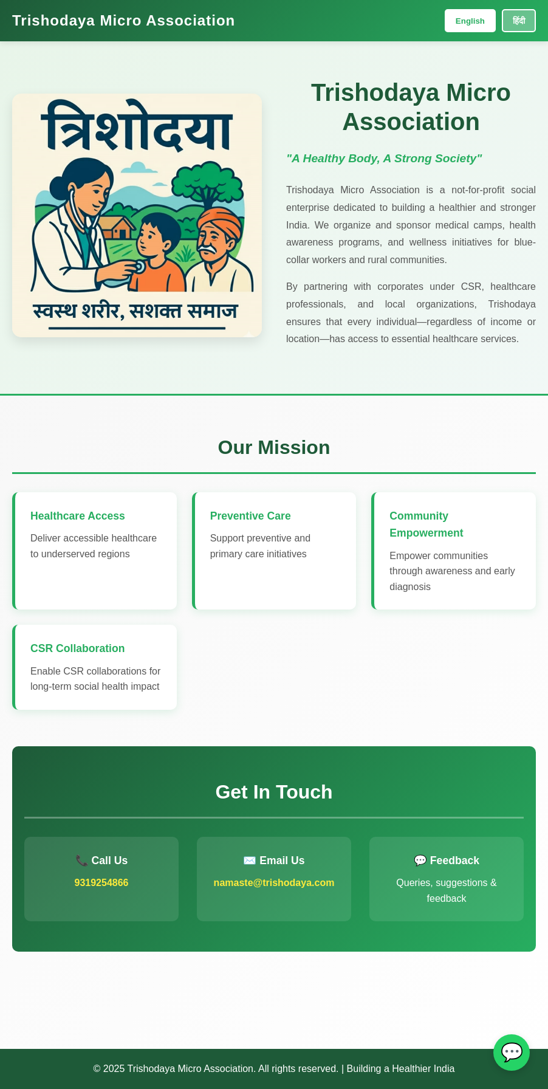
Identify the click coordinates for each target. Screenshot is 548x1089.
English (470, 21)
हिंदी (519, 21)
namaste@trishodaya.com (274, 883)
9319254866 (102, 883)
